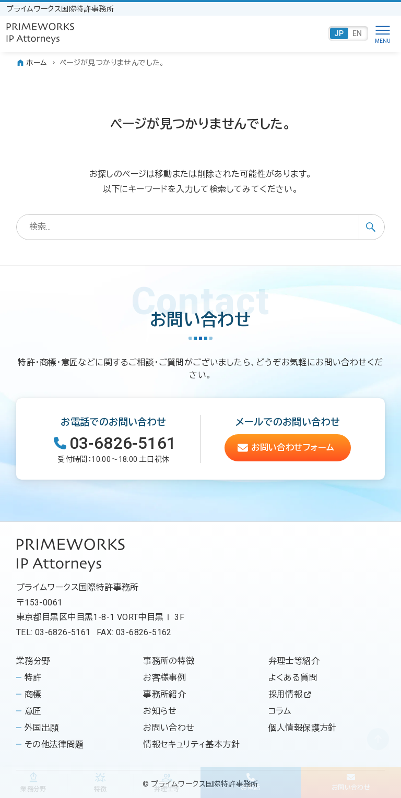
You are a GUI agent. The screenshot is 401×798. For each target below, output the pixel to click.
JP (339, 33)
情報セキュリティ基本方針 (191, 744)
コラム (279, 711)
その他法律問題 (54, 744)
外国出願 (42, 728)
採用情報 (289, 694)
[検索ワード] (200, 227)
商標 (33, 694)
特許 (33, 678)
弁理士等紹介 (294, 661)
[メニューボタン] (382, 33)
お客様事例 (164, 678)
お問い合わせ (168, 728)
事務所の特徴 (168, 661)
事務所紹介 (164, 694)
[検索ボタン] (372, 227)
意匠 (33, 711)
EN (357, 33)
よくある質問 (292, 678)
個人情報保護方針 (302, 728)
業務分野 (33, 661)
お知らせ (160, 711)
